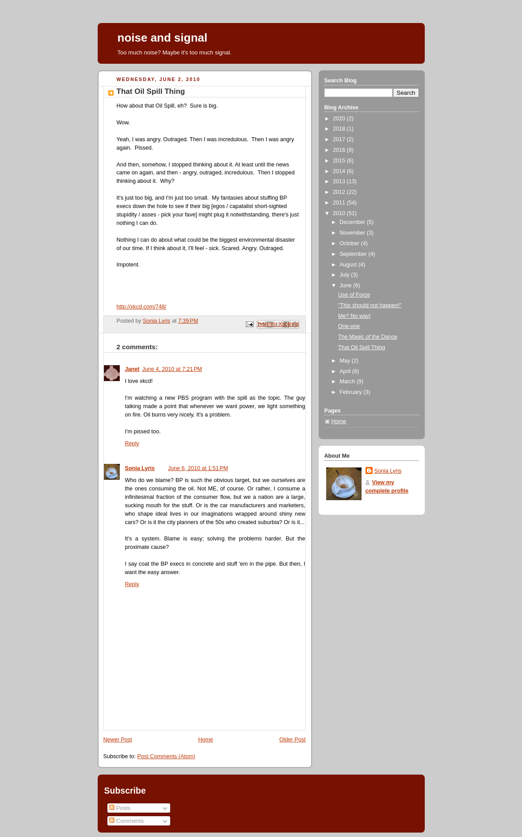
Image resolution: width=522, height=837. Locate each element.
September (353, 254)
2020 (340, 119)
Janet (132, 369)
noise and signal (163, 37)
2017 (340, 139)
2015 (340, 161)
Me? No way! (354, 316)
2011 (340, 203)
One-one (349, 326)
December (353, 222)
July (345, 275)
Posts (119, 808)
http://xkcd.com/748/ (142, 307)
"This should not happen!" (370, 305)
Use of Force (354, 295)
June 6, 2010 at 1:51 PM (198, 468)
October (350, 243)
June (346, 285)
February (351, 392)
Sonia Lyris (140, 468)
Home (205, 740)
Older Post (292, 740)
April (345, 371)
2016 (340, 150)
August (348, 265)
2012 (340, 192)
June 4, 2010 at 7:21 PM (172, 369)
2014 (340, 171)
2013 (340, 181)
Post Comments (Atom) (166, 756)
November (353, 233)
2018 (340, 129)
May (345, 361)
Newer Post (117, 740)
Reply (132, 443)
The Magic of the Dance (367, 337)
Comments (126, 821)
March (348, 381)
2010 (340, 213)
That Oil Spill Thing (361, 347)
